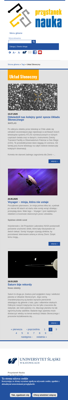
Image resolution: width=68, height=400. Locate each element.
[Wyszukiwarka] (34, 41)
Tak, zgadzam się (20, 396)
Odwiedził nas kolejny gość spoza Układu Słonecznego (34, 118)
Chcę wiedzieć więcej (45, 396)
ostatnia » (41, 337)
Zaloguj (12, 46)
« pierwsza (16, 329)
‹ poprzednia (33, 329)
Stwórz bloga (22, 46)
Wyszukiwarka (15, 38)
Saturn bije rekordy (20, 284)
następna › (26, 337)
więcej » (54, 161)
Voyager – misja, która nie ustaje (28, 202)
